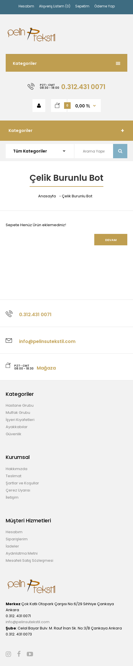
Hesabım (26, 6)
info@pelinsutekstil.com (28, 622)
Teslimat (13, 476)
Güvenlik (13, 434)
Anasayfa (47, 196)
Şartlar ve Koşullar (22, 483)
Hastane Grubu (20, 405)
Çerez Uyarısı (18, 490)
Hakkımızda (16, 469)
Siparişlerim (17, 539)
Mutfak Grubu (18, 412)
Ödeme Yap (104, 6)
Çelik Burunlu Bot (77, 196)
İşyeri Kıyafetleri (20, 419)
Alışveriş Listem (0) (54, 6)
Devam (110, 240)
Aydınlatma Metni (22, 553)
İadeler (12, 546)
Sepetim (82, 6)
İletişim (12, 497)
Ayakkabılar (17, 427)
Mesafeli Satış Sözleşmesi (29, 560)
